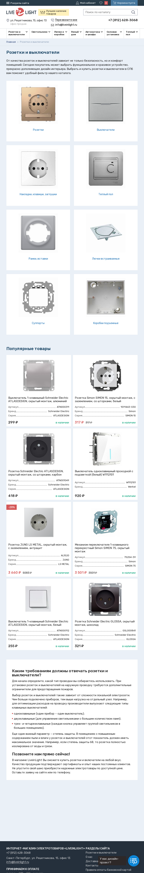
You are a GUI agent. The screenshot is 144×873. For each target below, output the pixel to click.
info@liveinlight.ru (17, 862)
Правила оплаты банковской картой (108, 870)
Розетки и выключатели (101, 852)
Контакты (92, 865)
